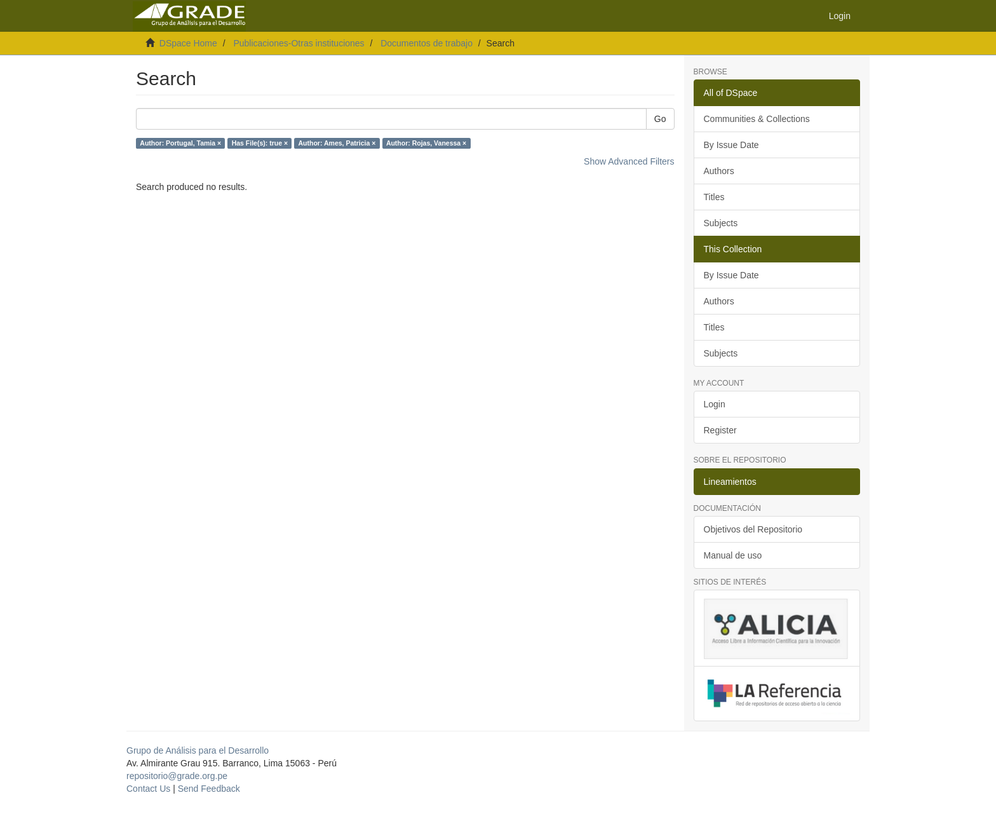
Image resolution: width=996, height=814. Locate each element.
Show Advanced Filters (629, 161)
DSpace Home (188, 43)
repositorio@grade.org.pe (176, 776)
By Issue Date (731, 145)
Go (660, 119)
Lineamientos (730, 482)
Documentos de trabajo (426, 43)
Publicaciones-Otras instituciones (298, 43)
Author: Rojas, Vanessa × (426, 143)
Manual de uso (733, 555)
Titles (714, 197)
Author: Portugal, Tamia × (180, 143)
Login (714, 404)
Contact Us (148, 788)
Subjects (721, 223)
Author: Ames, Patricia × (337, 143)
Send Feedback (209, 788)
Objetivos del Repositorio (753, 529)
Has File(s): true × (260, 143)
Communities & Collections (757, 119)
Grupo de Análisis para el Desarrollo (197, 750)
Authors (719, 171)
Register (720, 430)
